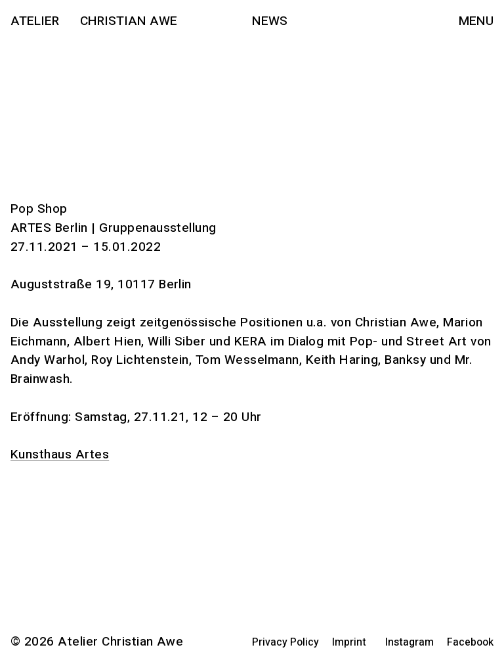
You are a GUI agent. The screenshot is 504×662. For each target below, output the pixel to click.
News (269, 21)
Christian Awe (128, 21)
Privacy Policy (285, 642)
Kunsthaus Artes (59, 454)
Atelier (34, 21)
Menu (476, 21)
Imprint (349, 642)
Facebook (470, 642)
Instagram (409, 642)
